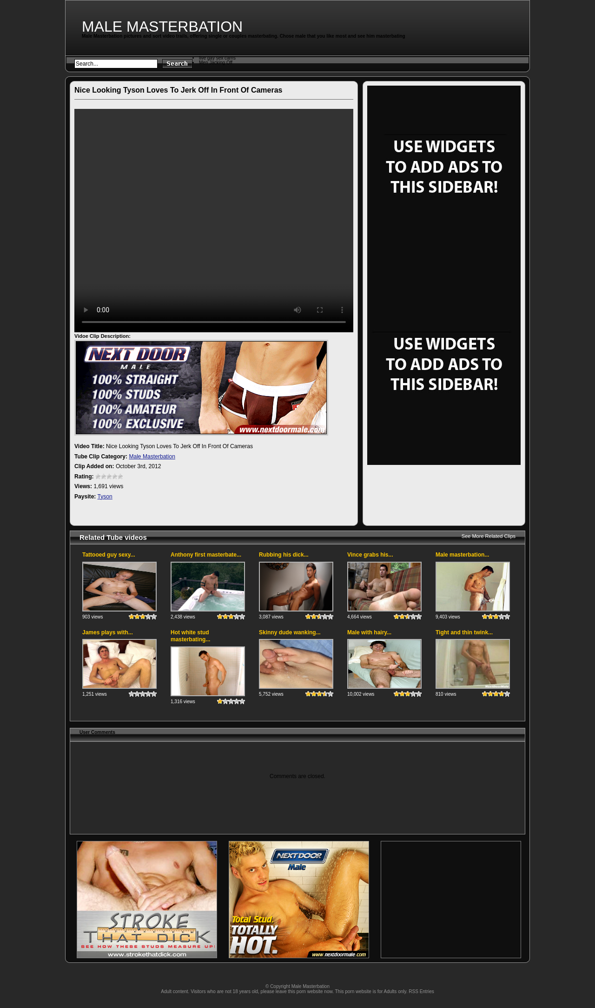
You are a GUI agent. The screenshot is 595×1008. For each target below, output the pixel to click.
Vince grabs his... (370, 554)
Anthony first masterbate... (206, 554)
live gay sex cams (217, 57)
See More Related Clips (489, 536)
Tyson (105, 496)
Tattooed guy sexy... (108, 554)
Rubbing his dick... (284, 554)
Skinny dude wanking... (290, 632)
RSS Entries (421, 991)
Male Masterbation (162, 26)
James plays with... (107, 632)
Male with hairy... (369, 632)
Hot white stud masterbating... (190, 636)
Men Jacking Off (215, 62)
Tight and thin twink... (464, 632)
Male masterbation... (462, 554)
